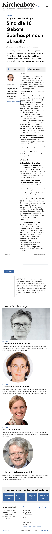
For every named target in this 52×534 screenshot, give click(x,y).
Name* (5, 262)
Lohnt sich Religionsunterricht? (18, 472)
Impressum (5, 532)
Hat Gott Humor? (11, 429)
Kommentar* (7, 265)
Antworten (27, 295)
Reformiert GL (43, 497)
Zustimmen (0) (19, 295)
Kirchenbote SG (8, 497)
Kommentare (14, 69)
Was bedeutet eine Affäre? (16, 343)
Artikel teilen (34, 69)
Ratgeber (9, 15)
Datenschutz (6, 530)
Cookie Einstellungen (26, 530)
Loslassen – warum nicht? (15, 386)
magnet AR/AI (32, 497)
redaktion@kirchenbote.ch (14, 101)
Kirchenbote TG (20, 497)
